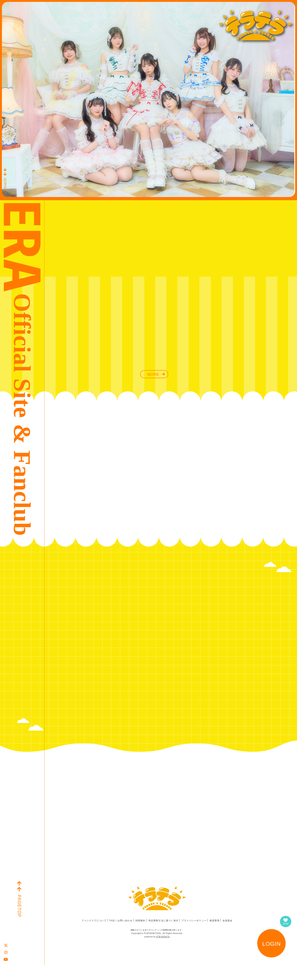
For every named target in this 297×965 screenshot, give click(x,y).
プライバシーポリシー (193, 920)
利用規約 (140, 920)
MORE (153, 374)
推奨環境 (214, 920)
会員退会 (228, 920)
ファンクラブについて (93, 920)
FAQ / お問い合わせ (120, 920)
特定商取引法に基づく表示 (163, 920)
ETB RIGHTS (163, 937)
